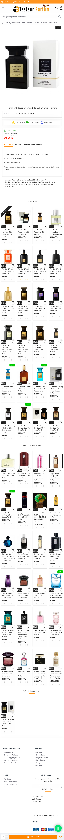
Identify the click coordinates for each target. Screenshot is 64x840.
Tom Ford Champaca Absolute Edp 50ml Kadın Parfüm (23, 349)
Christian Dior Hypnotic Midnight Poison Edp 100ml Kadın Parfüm (8, 557)
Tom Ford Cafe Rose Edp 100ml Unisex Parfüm (40, 308)
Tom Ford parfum (11, 182)
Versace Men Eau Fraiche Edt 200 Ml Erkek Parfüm (56, 595)
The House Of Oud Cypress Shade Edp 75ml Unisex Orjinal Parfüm (40, 517)
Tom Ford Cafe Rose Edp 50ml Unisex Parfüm (55, 308)
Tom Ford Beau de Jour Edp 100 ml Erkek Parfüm (56, 232)
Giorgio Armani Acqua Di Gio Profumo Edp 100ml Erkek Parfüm (23, 634)
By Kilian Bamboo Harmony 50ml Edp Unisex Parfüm (56, 557)
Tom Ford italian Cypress (46, 182)
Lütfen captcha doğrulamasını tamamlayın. (37, 799)
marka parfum (37, 184)
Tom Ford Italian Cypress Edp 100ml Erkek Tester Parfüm (30, 180)
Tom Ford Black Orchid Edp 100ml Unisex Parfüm (24, 271)
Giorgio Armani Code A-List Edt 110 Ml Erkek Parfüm (23, 516)
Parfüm (7, 23)
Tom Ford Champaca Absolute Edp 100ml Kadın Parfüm (7, 349)
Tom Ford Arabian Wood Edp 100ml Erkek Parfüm (24, 232)
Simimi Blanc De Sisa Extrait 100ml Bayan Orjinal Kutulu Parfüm (56, 675)
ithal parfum (28, 184)
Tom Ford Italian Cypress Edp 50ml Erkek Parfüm (24, 428)
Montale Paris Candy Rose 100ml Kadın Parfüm (39, 477)
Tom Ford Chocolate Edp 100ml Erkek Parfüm (39, 348)
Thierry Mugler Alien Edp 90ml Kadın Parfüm (7, 595)
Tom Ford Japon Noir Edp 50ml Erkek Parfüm (55, 428)
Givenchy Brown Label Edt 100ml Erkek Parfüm (24, 476)
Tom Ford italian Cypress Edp (27, 182)
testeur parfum (19, 184)
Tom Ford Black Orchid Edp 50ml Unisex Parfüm (40, 271)
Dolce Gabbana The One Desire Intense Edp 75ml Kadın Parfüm (40, 675)
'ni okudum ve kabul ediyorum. (48, 817)
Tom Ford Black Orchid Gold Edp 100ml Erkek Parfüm (8, 309)
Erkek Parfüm (15, 23)
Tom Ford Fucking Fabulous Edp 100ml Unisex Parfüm (56, 390)
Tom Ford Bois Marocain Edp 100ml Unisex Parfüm (23, 309)
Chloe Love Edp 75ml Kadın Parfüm (39, 595)
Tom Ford (13, 133)
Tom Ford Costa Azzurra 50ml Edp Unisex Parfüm (8, 389)
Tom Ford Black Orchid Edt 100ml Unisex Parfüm (56, 271)
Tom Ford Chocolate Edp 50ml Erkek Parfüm (55, 348)
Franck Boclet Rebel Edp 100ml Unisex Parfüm (24, 556)
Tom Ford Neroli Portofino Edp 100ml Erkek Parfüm (8, 633)
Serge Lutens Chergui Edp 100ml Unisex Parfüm (55, 477)
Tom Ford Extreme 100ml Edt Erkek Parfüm (24, 389)
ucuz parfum (9, 184)
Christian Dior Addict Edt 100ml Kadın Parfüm (40, 556)
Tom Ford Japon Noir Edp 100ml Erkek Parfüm (39, 428)
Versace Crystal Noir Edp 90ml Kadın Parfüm (23, 595)
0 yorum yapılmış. (21, 113)
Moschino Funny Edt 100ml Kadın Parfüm (24, 674)
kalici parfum (9, 186)
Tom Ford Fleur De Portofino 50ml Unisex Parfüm (40, 389)
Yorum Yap (33, 113)
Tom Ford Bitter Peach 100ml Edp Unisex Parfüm (8, 271)
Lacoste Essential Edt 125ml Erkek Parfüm (8, 476)
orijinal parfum (48, 184)
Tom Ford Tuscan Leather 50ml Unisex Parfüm (8, 515)
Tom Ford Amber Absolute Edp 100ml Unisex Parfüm (8, 233)
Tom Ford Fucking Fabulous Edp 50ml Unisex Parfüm (8, 429)
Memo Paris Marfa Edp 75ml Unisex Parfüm (56, 515)
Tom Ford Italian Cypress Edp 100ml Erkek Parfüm (8, 722)
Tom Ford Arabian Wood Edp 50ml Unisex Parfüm (40, 232)
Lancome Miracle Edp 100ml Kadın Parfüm (40, 632)
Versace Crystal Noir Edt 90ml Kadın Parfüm (7, 674)
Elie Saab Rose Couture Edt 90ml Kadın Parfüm (56, 632)
